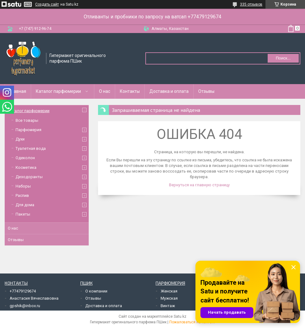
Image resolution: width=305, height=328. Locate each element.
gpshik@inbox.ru (25, 305)
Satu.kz (180, 316)
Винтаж (168, 305)
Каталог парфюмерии (58, 91)
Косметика (26, 167)
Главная (18, 91)
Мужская (169, 298)
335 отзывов (251, 4)
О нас (104, 91)
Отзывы (206, 91)
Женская (169, 291)
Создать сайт (47, 4)
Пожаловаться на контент (192, 322)
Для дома (25, 204)
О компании (96, 291)
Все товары (27, 120)
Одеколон (25, 157)
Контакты (130, 91)
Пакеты (23, 214)
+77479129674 (23, 291)
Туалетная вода (31, 148)
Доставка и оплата (169, 91)
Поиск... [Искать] (283, 58)
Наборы (23, 186)
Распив (22, 195)
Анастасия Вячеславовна (34, 298)
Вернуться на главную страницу (199, 185)
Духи (20, 139)
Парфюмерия (28, 129)
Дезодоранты (29, 176)
